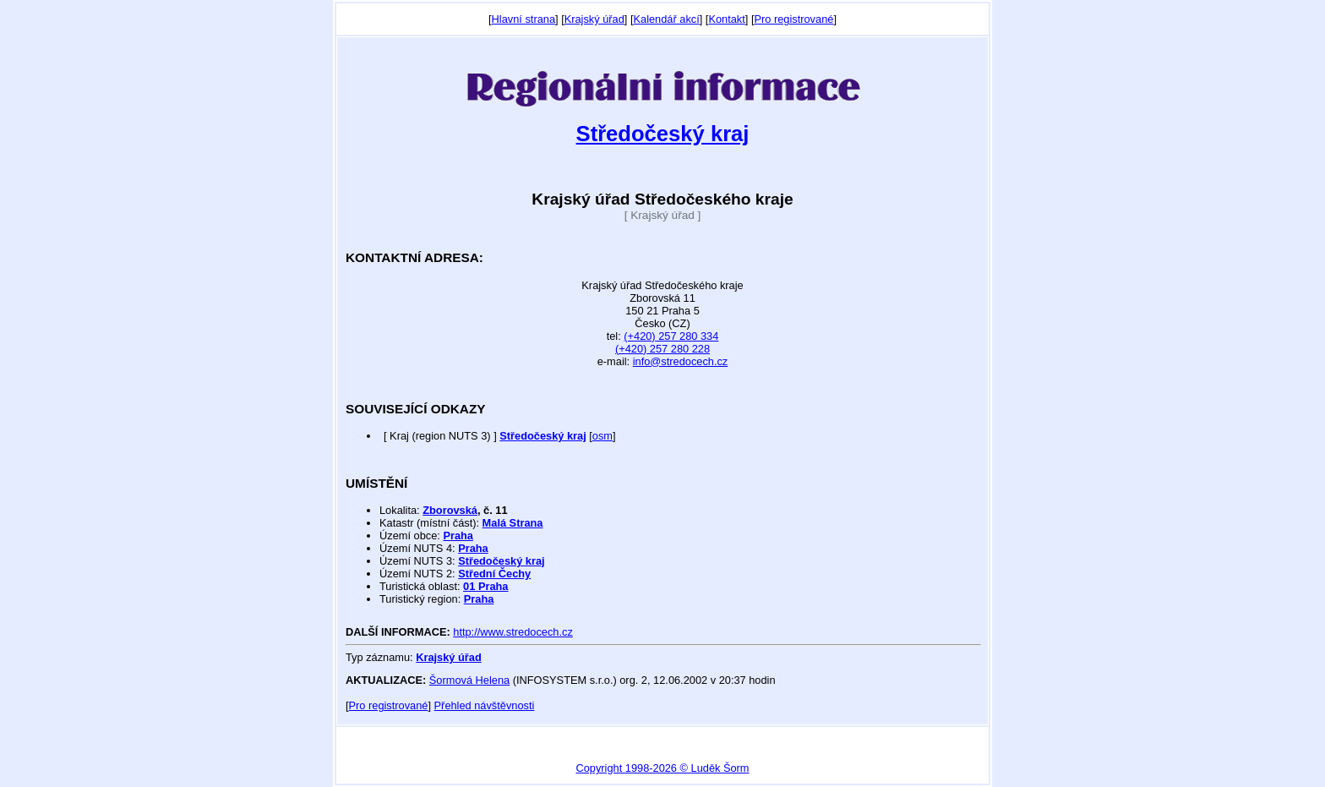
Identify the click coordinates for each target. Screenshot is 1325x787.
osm (602, 435)
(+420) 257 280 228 (662, 348)
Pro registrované (793, 19)
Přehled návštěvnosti (484, 705)
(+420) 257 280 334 (671, 336)
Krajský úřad (594, 19)
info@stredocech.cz (680, 361)
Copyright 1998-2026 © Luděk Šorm (662, 768)
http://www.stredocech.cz (513, 632)
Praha (458, 535)
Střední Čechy (494, 573)
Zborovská (450, 510)
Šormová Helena (469, 680)
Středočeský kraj (663, 133)
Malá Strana (513, 522)
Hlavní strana (523, 19)
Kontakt (726, 19)
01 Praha (485, 586)
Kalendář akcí (666, 19)
